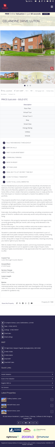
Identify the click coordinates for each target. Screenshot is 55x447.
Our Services (5, 387)
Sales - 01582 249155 (10, 326)
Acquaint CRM (27, 418)
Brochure (4, 94)
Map (27, 120)
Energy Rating (27, 128)
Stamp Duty (49, 91)
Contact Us (11, 94)
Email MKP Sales (9, 362)
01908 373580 (8, 351)
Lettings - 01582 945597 (11, 330)
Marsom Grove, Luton (13, 411)
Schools (27, 136)
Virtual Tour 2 (27, 116)
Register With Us (6, 383)
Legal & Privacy (24, 416)
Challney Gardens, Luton (14, 398)
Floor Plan (27, 108)
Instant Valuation (6, 374)
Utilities (27, 132)
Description (27, 105)
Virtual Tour (27, 112)
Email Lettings (8, 337)
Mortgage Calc (39, 91)
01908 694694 (8, 355)
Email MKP (7, 359)
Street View (27, 124)
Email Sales (7, 333)
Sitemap (32, 416)
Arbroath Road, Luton (13, 404)
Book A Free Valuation (7, 379)
